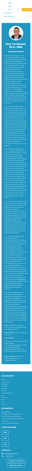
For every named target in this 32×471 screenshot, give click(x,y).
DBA (10, 6)
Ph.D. (10, 10)
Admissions (7, 13)
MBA (10, 3)
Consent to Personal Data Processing (11, 416)
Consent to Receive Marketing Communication (13, 418)
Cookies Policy (5, 421)
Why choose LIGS (6, 381)
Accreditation (5, 384)
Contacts (4, 404)
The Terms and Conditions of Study (10, 423)
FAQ (3, 402)
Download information (7, 393)
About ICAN (4, 397)
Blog (3, 395)
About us (4, 379)
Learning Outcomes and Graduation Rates (12, 414)
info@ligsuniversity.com (11, 453)
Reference (4, 390)
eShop (3, 399)
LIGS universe (9, 16)
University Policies (6, 412)
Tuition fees (4, 386)
